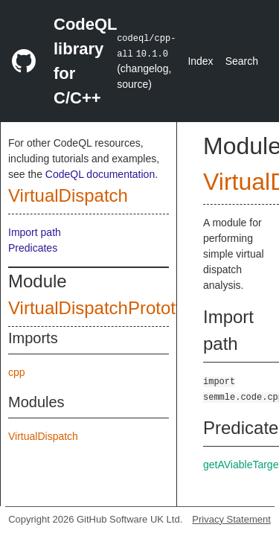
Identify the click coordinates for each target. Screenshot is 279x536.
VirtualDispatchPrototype (106, 308)
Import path (34, 232)
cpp (16, 372)
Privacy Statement (231, 519)
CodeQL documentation (100, 174)
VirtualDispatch (68, 195)
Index (200, 61)
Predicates (32, 248)
